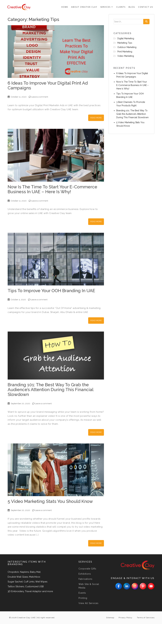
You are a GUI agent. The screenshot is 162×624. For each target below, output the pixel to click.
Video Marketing (125, 56)
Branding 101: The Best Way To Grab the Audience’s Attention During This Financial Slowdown (50, 389)
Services (106, 7)
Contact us (145, 7)
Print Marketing (124, 51)
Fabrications (85, 579)
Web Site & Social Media (89, 586)
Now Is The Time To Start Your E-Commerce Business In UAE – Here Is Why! (52, 189)
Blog (132, 7)
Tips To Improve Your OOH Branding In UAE (51, 290)
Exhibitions (85, 574)
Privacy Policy (125, 617)
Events (82, 593)
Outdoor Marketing (126, 47)
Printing (83, 598)
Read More (96, 118)
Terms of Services (145, 617)
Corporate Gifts (87, 568)
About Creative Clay (84, 7)
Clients (120, 7)
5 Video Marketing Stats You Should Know (50, 501)
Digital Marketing (125, 38)
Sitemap (110, 617)
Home (64, 7)
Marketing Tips (124, 43)
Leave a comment (39, 97)
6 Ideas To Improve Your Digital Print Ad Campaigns (48, 86)
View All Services (88, 603)
